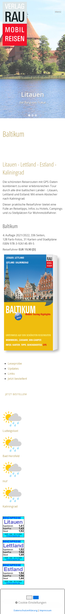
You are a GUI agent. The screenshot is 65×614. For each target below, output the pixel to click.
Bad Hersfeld (11, 456)
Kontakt (24, 601)
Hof (5, 481)
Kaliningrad (10, 506)
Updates (13, 368)
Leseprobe (15, 363)
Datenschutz (10, 601)
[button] (16, 394)
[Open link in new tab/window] (12, 418)
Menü (58, 11)
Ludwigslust (10, 431)
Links (11, 373)
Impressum (37, 601)
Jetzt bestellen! (17, 379)
